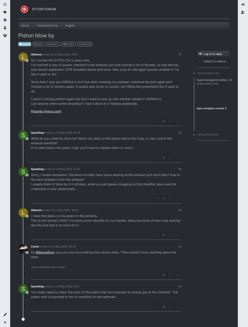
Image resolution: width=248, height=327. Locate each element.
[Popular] (5, 20)
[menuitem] (242, 5)
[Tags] (5, 12)
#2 (180, 132)
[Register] (242, 12)
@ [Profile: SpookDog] (45, 252)
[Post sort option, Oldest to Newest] (213, 61)
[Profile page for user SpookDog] (23, 135)
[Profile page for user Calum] (23, 249)
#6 (180, 286)
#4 (180, 210)
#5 (180, 246)
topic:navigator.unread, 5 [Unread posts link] (211, 108)
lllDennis (36, 54)
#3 (180, 169)
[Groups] (5, 36)
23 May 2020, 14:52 (66, 54)
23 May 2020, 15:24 (68, 132)
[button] (5, 315)
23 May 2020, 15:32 (68, 169)
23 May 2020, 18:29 (66, 210)
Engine (24, 44)
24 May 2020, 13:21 (67, 286)
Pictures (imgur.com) (46, 111)
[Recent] (5, 5)
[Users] (5, 28)
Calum (35, 246)
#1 (180, 54)
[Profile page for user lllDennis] (23, 57)
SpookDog (37, 132)
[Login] (242, 5)
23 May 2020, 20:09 (64, 246)
